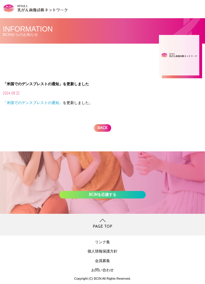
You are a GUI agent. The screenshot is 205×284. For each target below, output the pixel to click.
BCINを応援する (102, 194)
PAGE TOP (102, 227)
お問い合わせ (102, 270)
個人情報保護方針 (102, 251)
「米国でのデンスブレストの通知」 (33, 103)
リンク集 (102, 242)
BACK (102, 127)
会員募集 (102, 261)
